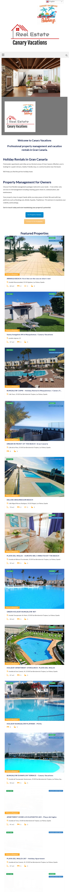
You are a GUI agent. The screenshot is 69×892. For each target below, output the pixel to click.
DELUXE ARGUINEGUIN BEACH (20, 427)
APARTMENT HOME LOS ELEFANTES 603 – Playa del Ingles (32, 672)
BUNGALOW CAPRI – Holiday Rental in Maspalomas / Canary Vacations (34, 347)
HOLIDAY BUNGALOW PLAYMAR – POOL (24, 594)
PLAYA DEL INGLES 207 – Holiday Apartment (26, 714)
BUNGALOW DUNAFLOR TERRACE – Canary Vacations (30, 631)
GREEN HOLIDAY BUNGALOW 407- (22, 511)
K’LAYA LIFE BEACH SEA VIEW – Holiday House (27, 756)
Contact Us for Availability (34, 221)
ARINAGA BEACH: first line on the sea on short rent (29, 264)
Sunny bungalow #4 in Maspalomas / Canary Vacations (30, 306)
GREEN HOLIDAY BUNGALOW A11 (21, 797)
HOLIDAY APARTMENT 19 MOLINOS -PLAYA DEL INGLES (31, 552)
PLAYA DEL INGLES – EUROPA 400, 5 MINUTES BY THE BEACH (33, 469)
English (50, 1)
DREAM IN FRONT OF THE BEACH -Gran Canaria (27, 386)
